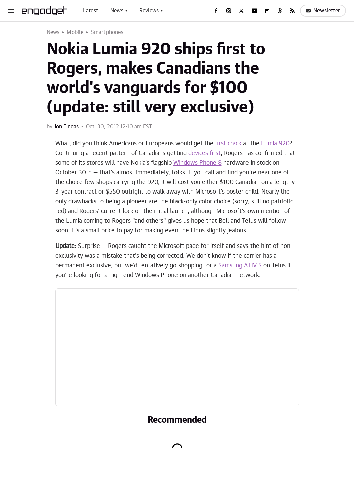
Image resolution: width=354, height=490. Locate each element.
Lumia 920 (275, 144)
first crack (228, 144)
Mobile (75, 32)
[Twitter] (241, 11)
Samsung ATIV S (240, 266)
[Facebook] (216, 11)
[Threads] (280, 11)
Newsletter (323, 10)
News (116, 10)
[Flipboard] (267, 11)
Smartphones (107, 32)
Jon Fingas (66, 126)
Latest (90, 10)
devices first (204, 153)
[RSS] (292, 11)
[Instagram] (229, 11)
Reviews (149, 10)
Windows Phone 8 (197, 163)
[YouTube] (254, 11)
